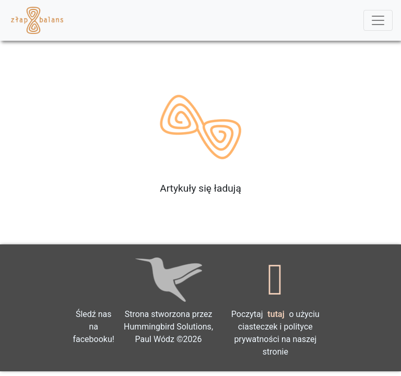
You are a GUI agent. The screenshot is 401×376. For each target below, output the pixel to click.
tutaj (275, 314)
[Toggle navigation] (378, 20)
